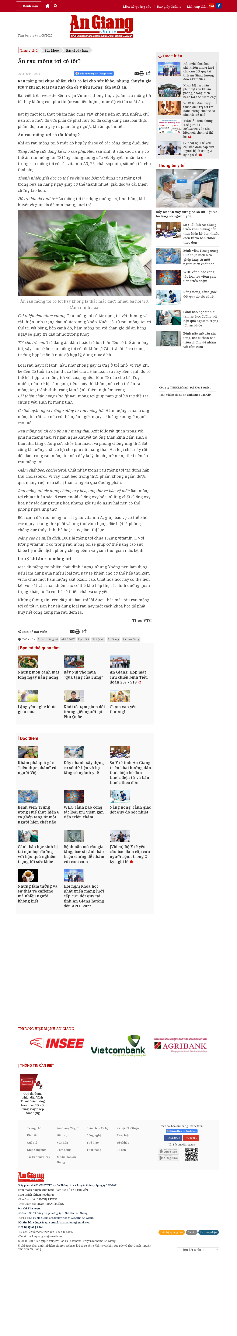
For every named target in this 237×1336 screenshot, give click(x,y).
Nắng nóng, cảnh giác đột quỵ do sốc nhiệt (200, 294)
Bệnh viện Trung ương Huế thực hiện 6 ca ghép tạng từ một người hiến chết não (200, 257)
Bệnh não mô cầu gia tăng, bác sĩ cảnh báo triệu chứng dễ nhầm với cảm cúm (199, 340)
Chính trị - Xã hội (98, 1208)
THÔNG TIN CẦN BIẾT (37, 1145)
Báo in (192, 1312)
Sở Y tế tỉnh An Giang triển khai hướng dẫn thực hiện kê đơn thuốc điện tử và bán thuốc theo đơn (201, 233)
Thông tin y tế (171, 165)
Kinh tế (31, 1215)
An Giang (113, 639)
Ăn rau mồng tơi (48, 639)
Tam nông (64, 1229)
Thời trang (94, 1229)
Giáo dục (63, 1215)
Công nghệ (94, 1215)
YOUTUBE (191, 1217)
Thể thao (93, 1222)
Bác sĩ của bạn (77, 50)
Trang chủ (29, 50)
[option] (57, 1123)
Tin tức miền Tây (38, 1237)
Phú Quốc (98, 639)
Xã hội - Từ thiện (127, 1208)
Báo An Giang (131, 639)
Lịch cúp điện (197, 6)
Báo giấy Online (169, 6)
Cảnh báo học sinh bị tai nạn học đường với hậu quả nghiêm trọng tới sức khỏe (200, 318)
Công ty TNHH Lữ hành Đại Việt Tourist (185, 387)
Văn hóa (62, 1222)
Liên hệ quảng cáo (137, 6)
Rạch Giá (83, 639)
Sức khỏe (52, 50)
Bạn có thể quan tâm (40, 648)
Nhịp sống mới (36, 1229)
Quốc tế (32, 1222)
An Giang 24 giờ (67, 1208)
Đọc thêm (29, 765)
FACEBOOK (173, 1217)
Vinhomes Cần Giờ (199, 395)
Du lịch (121, 1229)
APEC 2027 (68, 639)
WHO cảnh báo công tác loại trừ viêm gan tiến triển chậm (199, 276)
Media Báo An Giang (66, 1239)
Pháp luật (122, 1215)
